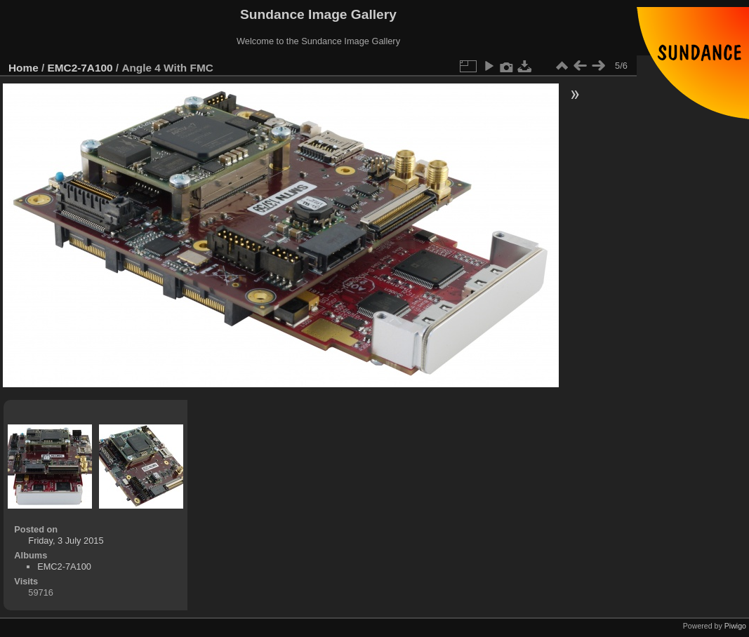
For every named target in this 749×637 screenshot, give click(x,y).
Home (23, 68)
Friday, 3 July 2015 (65, 540)
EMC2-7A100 (80, 68)
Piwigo (735, 626)
